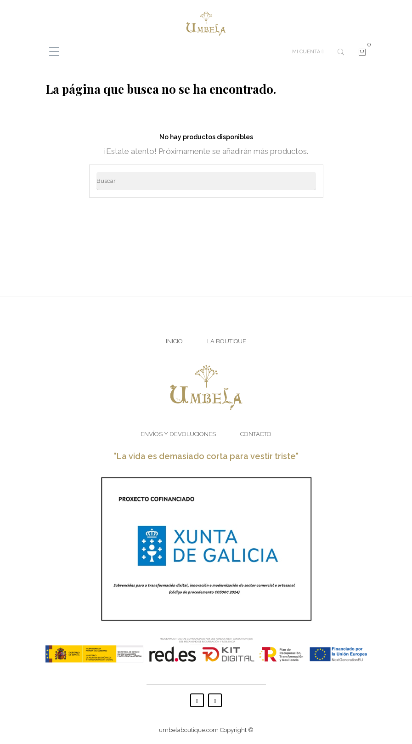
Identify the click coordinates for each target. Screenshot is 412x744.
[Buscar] (206, 181)
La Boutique (226, 341)
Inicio (174, 341)
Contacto (255, 434)
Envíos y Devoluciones (178, 434)
